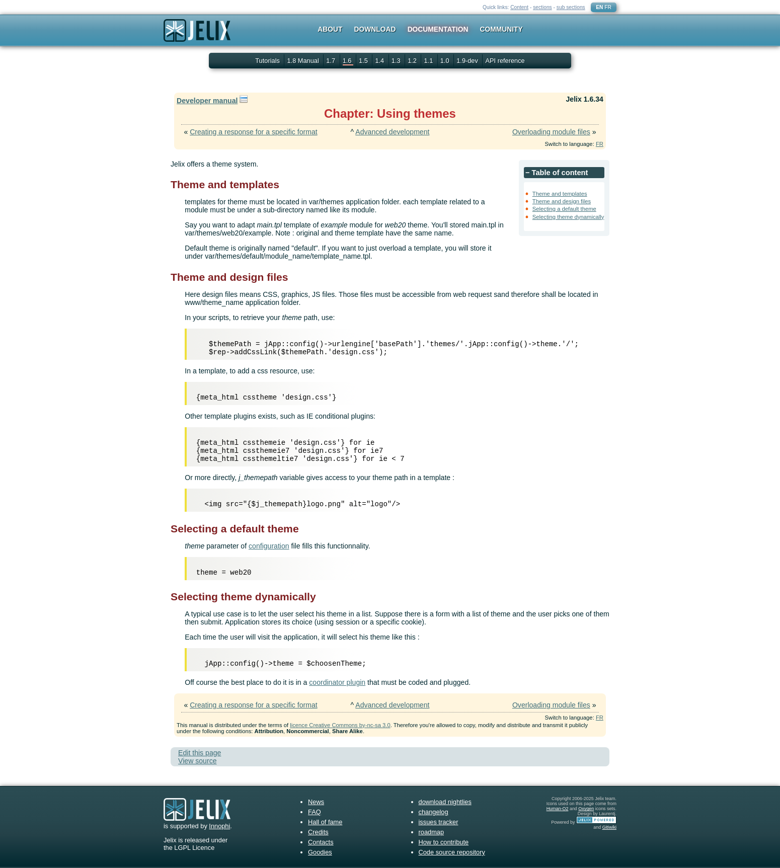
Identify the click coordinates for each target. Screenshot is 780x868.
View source (197, 761)
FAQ (314, 812)
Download (375, 29)
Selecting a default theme (564, 209)
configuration (269, 546)
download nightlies (445, 802)
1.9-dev (468, 60)
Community (501, 29)
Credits (318, 832)
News (316, 802)
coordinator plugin (337, 682)
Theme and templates (559, 194)
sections (542, 7)
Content (519, 7)
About (330, 29)
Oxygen (586, 808)
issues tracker (438, 822)
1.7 (331, 60)
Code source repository (452, 852)
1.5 (364, 60)
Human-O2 (558, 808)
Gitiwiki (609, 827)
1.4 (380, 60)
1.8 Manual (304, 60)
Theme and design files (561, 201)
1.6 (348, 60)
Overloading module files (551, 132)
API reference (504, 60)
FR (607, 7)
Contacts (321, 842)
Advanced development (392, 132)
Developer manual (207, 101)
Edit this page (199, 753)
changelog (433, 812)
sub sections (571, 7)
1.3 (397, 60)
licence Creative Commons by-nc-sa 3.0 (340, 725)
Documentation (438, 29)
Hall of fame (325, 822)
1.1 (429, 60)
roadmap (431, 832)
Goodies (320, 852)
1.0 (445, 60)
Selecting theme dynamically (568, 217)
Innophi (219, 826)
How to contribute (444, 842)
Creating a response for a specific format (254, 132)
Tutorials (267, 60)
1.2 (413, 60)
